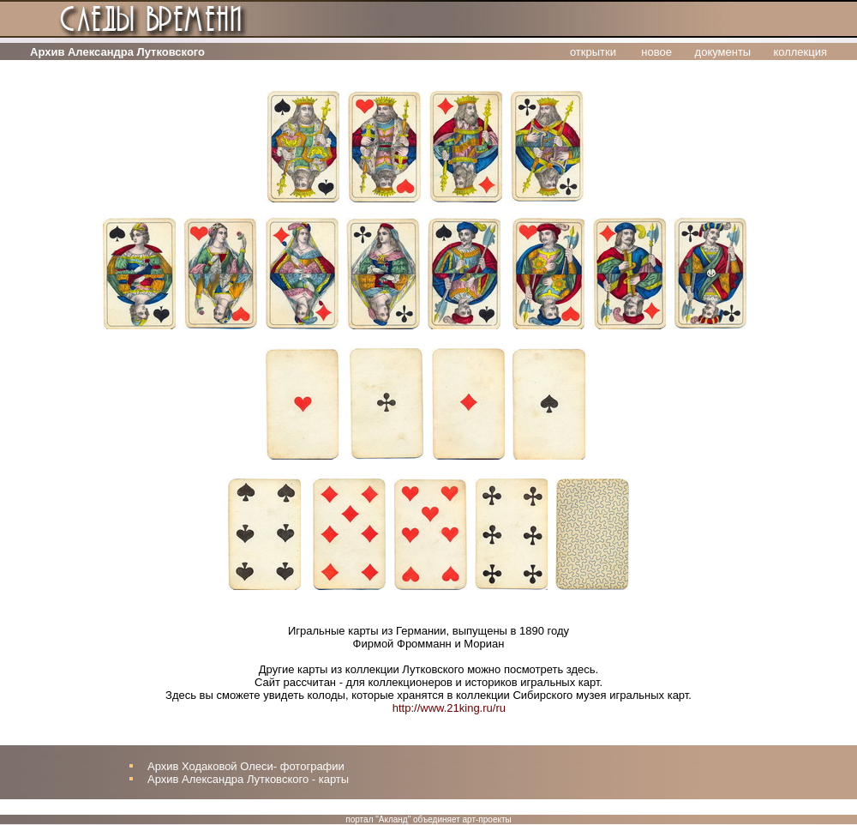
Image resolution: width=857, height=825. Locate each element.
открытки (593, 51)
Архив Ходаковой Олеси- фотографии (246, 766)
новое (656, 51)
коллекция (800, 51)
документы (723, 51)
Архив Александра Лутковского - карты (248, 779)
